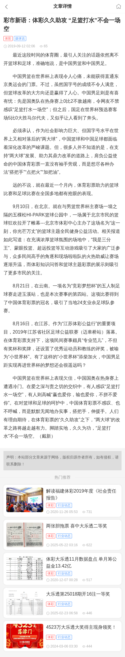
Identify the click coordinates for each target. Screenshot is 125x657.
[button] (18, 6)
